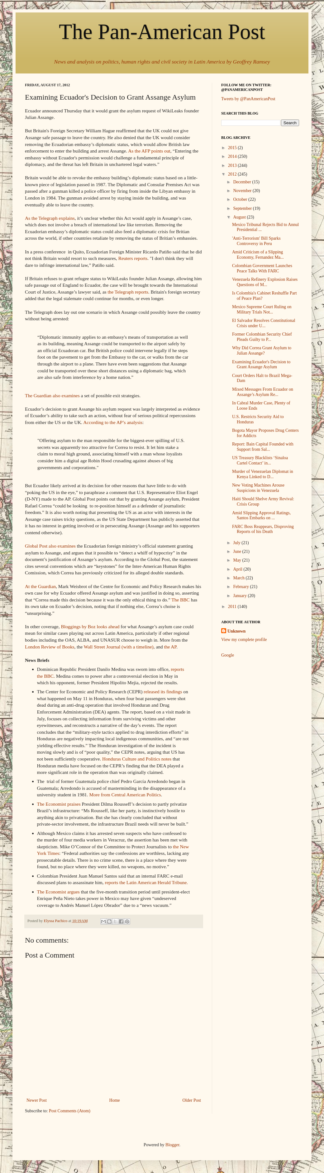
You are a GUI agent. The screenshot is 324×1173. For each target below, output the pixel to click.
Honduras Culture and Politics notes (136, 758)
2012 (233, 174)
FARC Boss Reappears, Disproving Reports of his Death (263, 529)
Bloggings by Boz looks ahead (90, 626)
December (242, 182)
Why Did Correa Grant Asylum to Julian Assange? (261, 351)
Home (114, 1100)
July (237, 542)
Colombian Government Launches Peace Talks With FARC (262, 268)
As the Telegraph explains (50, 218)
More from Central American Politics (125, 794)
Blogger (172, 1144)
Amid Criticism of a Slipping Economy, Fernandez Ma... (258, 255)
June (237, 551)
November (243, 190)
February (241, 586)
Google (227, 655)
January (240, 595)
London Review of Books (49, 646)
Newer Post (36, 1100)
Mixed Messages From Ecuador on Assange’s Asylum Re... (262, 392)
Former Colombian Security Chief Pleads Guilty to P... (262, 337)
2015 (233, 147)
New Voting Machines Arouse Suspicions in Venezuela (258, 488)
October (240, 199)
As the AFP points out (149, 150)
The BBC (180, 599)
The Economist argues (58, 891)
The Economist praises (59, 804)
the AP (170, 646)
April (238, 569)
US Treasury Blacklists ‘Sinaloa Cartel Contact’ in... (260, 460)
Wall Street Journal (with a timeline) (119, 646)
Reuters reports (133, 258)
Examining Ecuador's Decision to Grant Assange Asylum (261, 365)
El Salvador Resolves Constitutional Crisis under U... (263, 323)
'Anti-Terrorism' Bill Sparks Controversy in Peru (256, 241)
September (243, 208)
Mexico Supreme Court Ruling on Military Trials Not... (262, 309)
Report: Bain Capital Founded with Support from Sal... (262, 447)
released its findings (163, 691)
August (240, 217)
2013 (233, 165)
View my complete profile (244, 639)
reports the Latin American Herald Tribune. (146, 882)
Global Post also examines (50, 546)
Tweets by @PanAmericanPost (248, 99)
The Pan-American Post (162, 32)
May (237, 560)
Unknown (236, 631)
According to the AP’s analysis (112, 422)
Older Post (192, 1100)
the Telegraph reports (127, 291)
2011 (233, 606)
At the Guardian (40, 586)
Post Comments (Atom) (69, 1111)
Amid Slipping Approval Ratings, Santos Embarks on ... (261, 516)
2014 (233, 156)
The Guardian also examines (52, 395)
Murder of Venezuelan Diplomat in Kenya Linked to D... (262, 474)
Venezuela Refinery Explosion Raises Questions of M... (265, 282)
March (239, 578)
